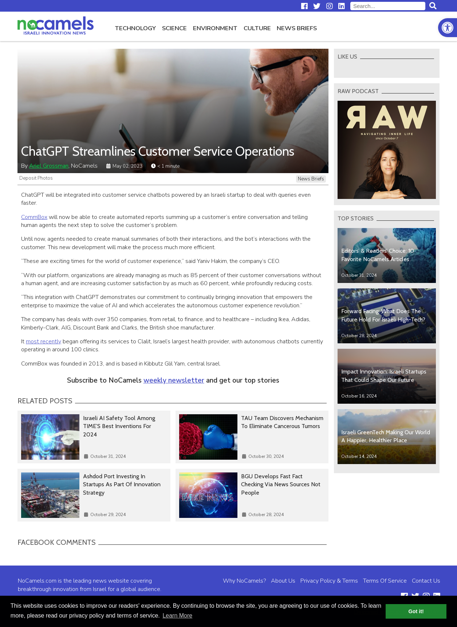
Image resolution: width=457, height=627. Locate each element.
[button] (447, 27)
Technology (135, 28)
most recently (43, 342)
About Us (283, 581)
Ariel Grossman (48, 166)
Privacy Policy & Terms (329, 581)
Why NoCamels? (244, 581)
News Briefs (297, 28)
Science (174, 28)
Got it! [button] (416, 611)
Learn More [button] (177, 615)
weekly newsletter (173, 380)
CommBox (34, 217)
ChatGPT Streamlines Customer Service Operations (157, 151)
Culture (257, 28)
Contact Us (426, 581)
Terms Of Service (385, 581)
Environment (215, 28)
